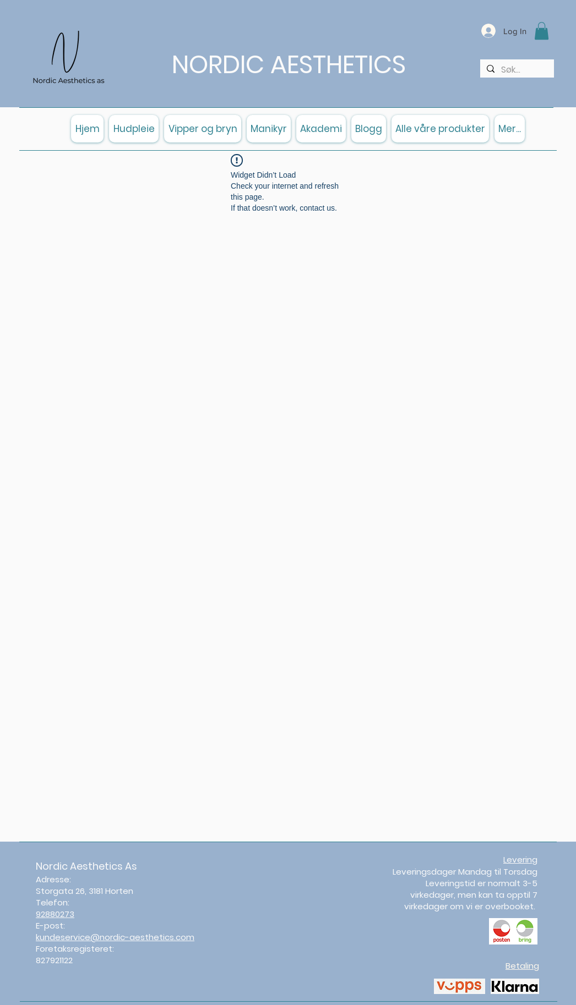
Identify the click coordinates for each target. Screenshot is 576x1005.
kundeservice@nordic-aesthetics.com (115, 937)
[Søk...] (516, 69)
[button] (541, 31)
